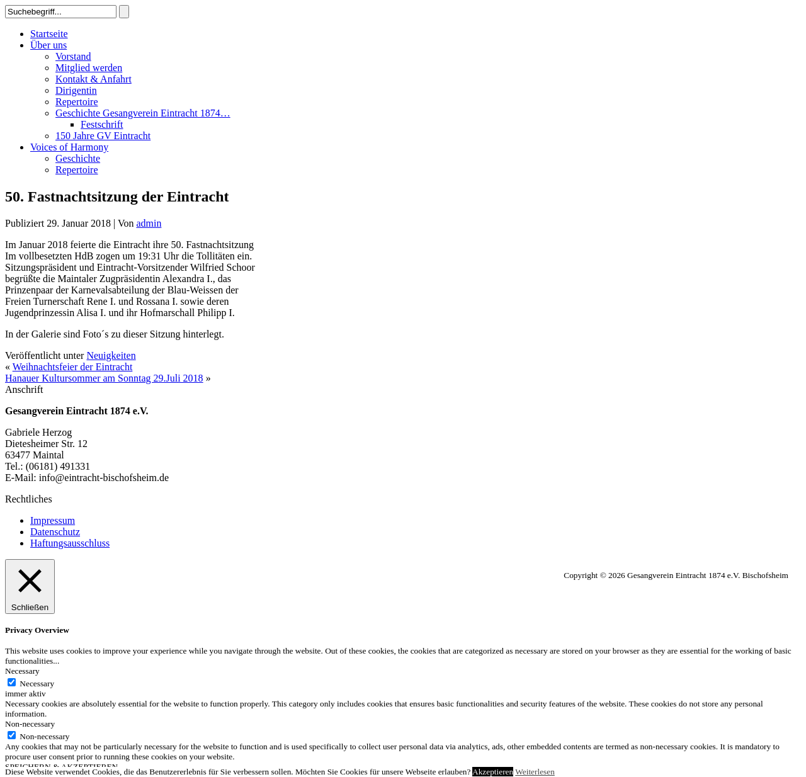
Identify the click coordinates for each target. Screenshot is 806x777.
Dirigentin (76, 90)
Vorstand (73, 56)
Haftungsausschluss (70, 543)
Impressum (52, 520)
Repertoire (76, 101)
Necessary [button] (22, 671)
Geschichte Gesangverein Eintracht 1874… (142, 113)
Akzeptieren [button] (492, 771)
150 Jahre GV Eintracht (102, 135)
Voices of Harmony (69, 147)
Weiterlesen (535, 771)
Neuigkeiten (110, 355)
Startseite (49, 33)
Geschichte (77, 158)
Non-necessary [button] (30, 724)
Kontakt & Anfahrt (93, 79)
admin (148, 223)
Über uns (48, 45)
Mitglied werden (88, 67)
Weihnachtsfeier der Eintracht (73, 366)
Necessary (37, 683)
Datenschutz (55, 531)
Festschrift (102, 124)
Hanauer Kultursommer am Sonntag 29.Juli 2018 (104, 378)
